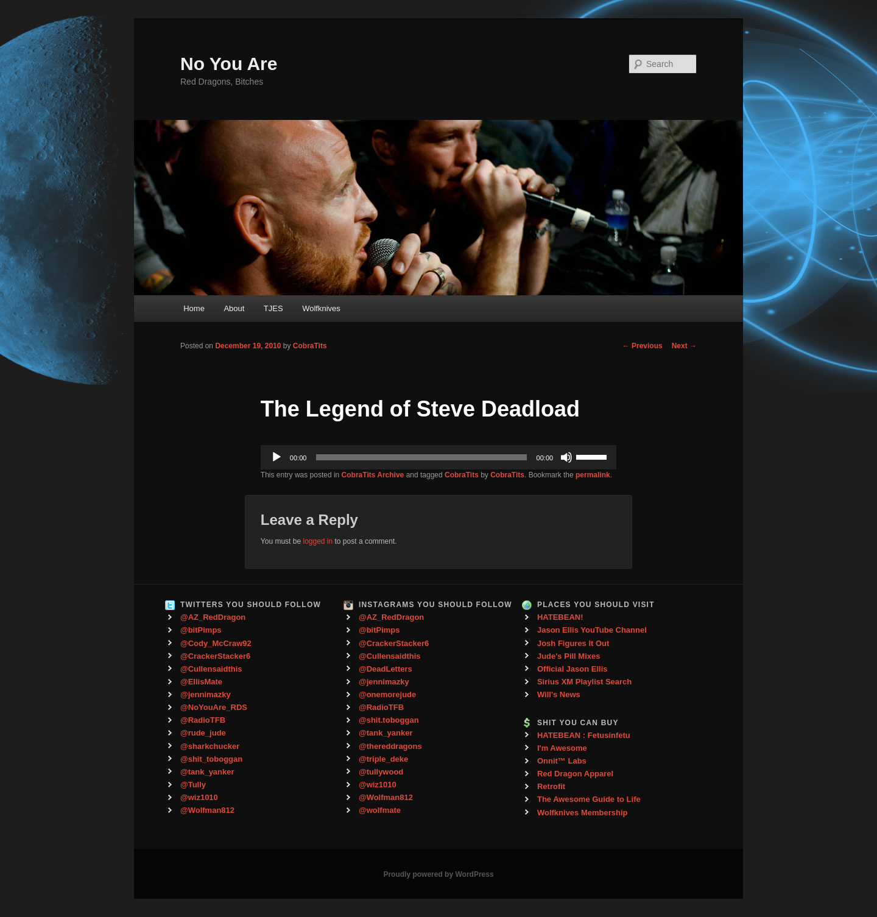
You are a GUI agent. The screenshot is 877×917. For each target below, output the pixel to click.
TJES (273, 308)
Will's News (558, 694)
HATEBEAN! (560, 617)
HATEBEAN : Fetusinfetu (583, 735)
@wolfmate (380, 810)
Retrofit (551, 786)
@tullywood (381, 771)
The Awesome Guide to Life (589, 799)
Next (684, 346)
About (234, 308)
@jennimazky (205, 694)
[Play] (276, 457)
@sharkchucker (209, 746)
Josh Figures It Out (573, 643)
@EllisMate (201, 681)
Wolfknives (321, 308)
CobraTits (310, 346)
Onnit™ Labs (561, 760)
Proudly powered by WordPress (438, 874)
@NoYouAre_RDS (213, 707)
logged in (318, 541)
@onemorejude (387, 694)
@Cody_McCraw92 (216, 643)
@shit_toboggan (211, 759)
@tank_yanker (207, 771)
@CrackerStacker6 (215, 656)
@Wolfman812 (207, 810)
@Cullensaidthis (211, 668)
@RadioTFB (202, 720)
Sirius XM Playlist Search (584, 681)
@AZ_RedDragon (212, 617)
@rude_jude (203, 732)
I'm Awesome (562, 748)
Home (194, 308)
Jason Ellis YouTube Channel (592, 629)
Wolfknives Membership (582, 812)
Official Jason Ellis (572, 668)
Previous (642, 346)
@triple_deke (383, 759)
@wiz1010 (199, 797)
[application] (438, 457)
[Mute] (566, 457)
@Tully (193, 784)
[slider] (421, 457)
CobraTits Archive (373, 475)
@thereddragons (390, 746)
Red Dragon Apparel (575, 773)
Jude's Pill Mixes (569, 656)
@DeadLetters (385, 668)
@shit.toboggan (389, 720)
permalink (593, 475)
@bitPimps (201, 629)
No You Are (228, 64)
